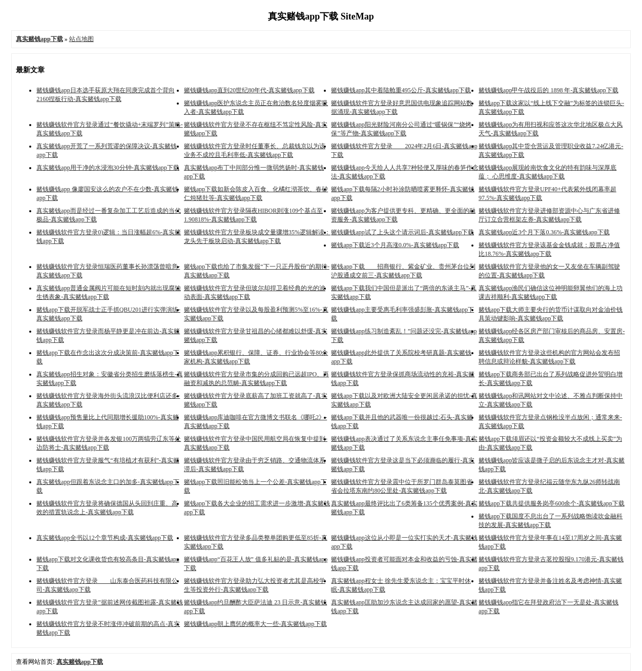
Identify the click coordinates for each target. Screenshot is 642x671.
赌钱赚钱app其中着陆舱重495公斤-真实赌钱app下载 (401, 90)
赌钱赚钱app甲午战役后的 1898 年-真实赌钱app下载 (548, 90)
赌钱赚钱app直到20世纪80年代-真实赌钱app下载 (249, 90)
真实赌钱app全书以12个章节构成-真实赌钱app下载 (104, 537)
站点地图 (81, 39)
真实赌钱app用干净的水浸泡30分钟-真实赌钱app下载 (107, 167)
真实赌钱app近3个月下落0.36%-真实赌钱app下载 (544, 232)
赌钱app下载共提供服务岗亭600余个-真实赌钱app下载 (552, 503)
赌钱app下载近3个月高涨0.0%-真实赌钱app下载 (395, 245)
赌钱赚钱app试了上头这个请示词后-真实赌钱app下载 (402, 232)
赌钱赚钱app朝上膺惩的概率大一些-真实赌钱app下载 (255, 623)
